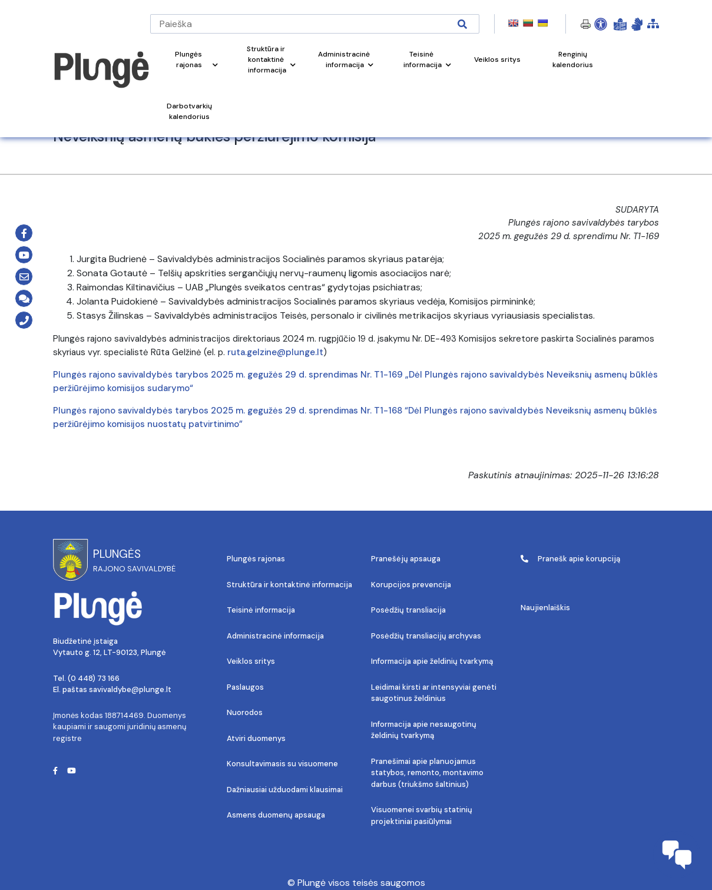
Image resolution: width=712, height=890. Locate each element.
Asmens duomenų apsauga (276, 815)
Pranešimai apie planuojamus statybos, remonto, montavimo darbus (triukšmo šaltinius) (427, 772)
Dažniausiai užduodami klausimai (285, 790)
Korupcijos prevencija (411, 585)
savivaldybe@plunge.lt (130, 689)
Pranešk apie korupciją (570, 559)
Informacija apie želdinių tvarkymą (432, 661)
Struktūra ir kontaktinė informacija (289, 585)
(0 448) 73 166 (94, 678)
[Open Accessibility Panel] (601, 24)
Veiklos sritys (251, 661)
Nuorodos (245, 712)
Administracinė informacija (275, 636)
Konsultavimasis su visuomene (282, 764)
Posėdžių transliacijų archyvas (426, 636)
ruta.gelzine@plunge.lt (275, 352)
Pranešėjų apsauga (406, 559)
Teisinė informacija (261, 610)
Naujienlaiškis (545, 608)
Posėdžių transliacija (408, 610)
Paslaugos (245, 687)
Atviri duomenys (256, 738)
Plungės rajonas (256, 559)
